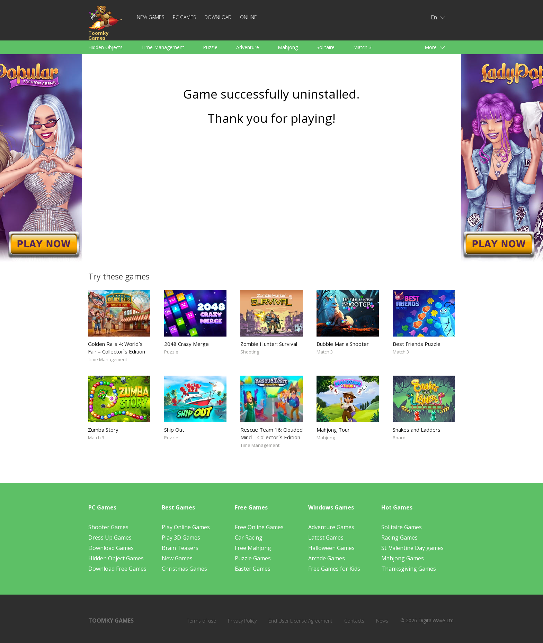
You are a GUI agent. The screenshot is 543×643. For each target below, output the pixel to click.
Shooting (249, 352)
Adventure (247, 47)
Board (399, 437)
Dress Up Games (110, 537)
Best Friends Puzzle (416, 343)
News (382, 620)
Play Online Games (186, 527)
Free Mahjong (253, 548)
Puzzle (210, 47)
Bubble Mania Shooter (343, 343)
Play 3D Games (181, 537)
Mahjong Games (402, 558)
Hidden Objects (105, 47)
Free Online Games (259, 527)
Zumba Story (103, 429)
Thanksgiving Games (408, 568)
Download (218, 17)
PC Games (184, 17)
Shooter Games (108, 527)
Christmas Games (184, 568)
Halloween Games (331, 548)
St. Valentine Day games (412, 548)
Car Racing (248, 537)
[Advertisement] (271, 196)
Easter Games (252, 568)
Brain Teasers (180, 548)
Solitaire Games (401, 527)
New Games (150, 17)
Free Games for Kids (334, 568)
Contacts (354, 620)
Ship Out (174, 429)
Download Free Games (117, 568)
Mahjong (288, 47)
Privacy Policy (242, 620)
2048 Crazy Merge (186, 343)
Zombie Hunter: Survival (268, 343)
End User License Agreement (300, 620)
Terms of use (201, 620)
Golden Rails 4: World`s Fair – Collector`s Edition (116, 347)
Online (248, 17)
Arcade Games (326, 558)
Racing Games (399, 537)
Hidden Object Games (116, 558)
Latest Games (326, 537)
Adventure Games (331, 527)
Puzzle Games (253, 558)
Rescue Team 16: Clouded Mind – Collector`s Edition (271, 433)
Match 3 (362, 47)
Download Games (111, 548)
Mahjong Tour (333, 429)
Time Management (162, 47)
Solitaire (326, 47)
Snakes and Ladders (416, 429)
